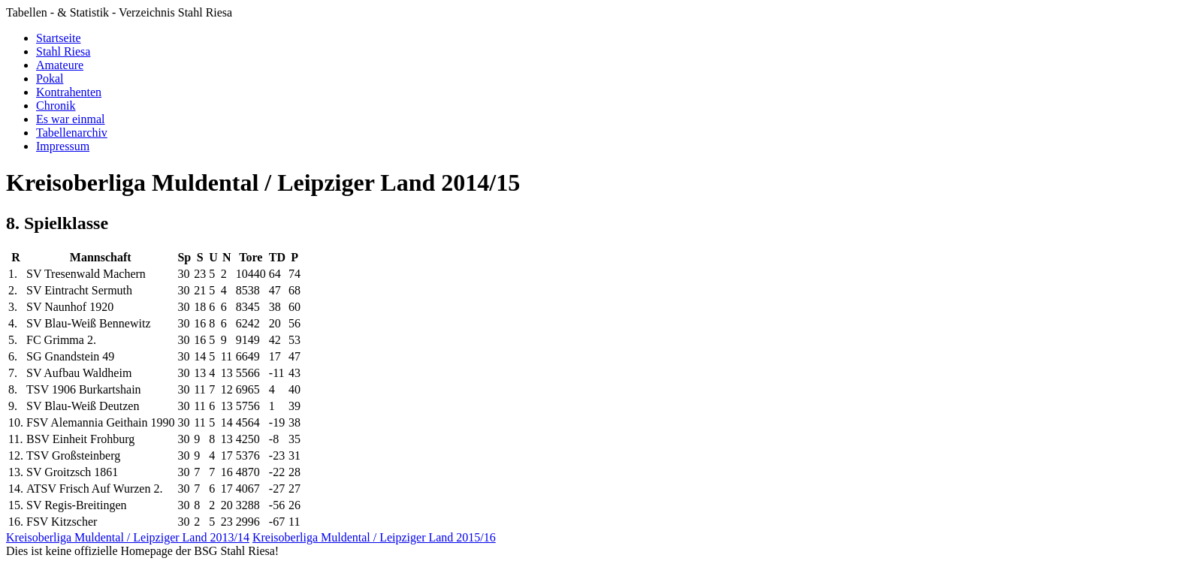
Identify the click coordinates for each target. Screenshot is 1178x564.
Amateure (59, 65)
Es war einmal (70, 119)
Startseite (58, 38)
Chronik (55, 105)
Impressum (62, 146)
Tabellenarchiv (71, 132)
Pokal (49, 78)
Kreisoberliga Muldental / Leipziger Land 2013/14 (127, 537)
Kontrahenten (68, 92)
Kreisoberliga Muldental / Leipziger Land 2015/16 (374, 537)
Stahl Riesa (63, 51)
